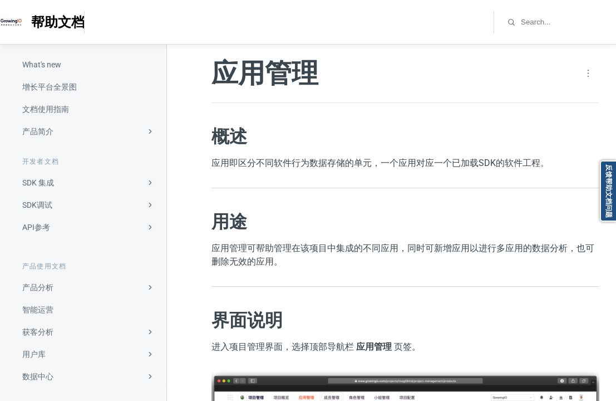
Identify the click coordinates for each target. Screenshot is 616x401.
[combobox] (568, 22)
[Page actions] (588, 73)
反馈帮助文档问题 (609, 191)
